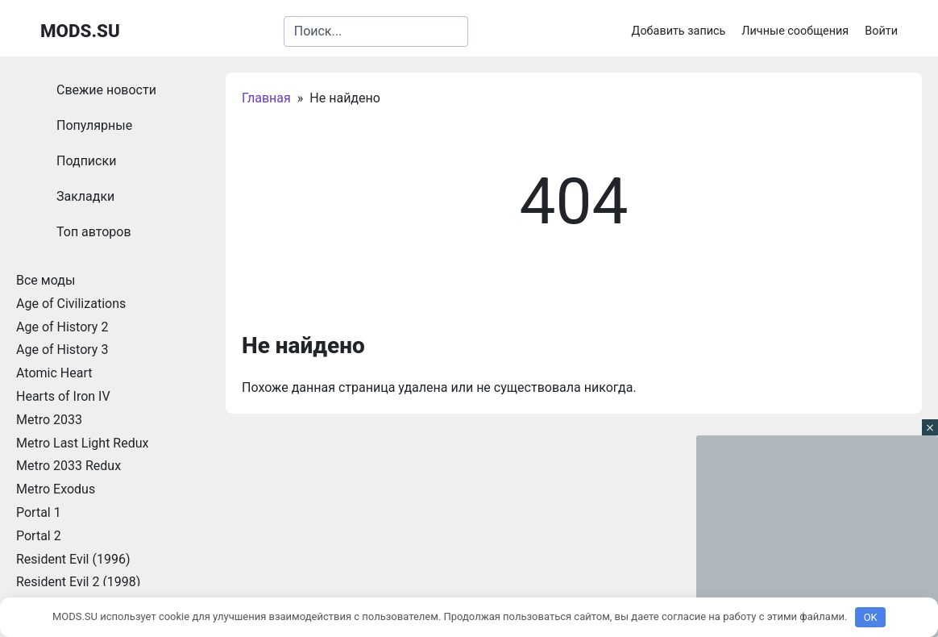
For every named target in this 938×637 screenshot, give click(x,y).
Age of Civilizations (71, 303)
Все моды (45, 280)
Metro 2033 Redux (68, 465)
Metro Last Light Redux (82, 443)
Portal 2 (38, 535)
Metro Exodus (55, 489)
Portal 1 (38, 512)
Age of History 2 (62, 327)
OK (871, 617)
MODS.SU (80, 30)
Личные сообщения (795, 31)
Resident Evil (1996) (73, 559)
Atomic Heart (54, 373)
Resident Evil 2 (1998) (78, 581)
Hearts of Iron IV (63, 396)
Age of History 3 (62, 349)
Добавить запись (679, 31)
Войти (881, 31)
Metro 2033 (49, 419)
